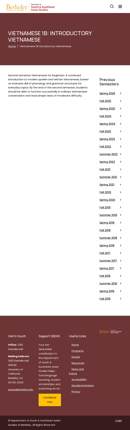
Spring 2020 (107, 200)
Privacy (76, 391)
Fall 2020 (105, 192)
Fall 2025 (105, 101)
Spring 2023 (107, 139)
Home (12, 46)
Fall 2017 (105, 253)
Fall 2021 (105, 169)
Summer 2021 (108, 177)
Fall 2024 (105, 116)
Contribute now (49, 400)
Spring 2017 (107, 268)
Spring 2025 (107, 108)
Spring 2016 (107, 291)
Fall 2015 (105, 299)
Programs (78, 351)
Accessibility (79, 379)
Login (118, 420)
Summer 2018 (108, 238)
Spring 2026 (107, 93)
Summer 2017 (108, 260)
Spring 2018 (107, 245)
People (76, 357)
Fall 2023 (105, 131)
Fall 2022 (105, 146)
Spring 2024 (107, 124)
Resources (78, 363)
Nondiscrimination (83, 385)
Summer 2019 (108, 215)
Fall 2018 (105, 230)
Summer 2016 (108, 283)
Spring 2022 (107, 162)
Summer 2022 (109, 154)
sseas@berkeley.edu (20, 389)
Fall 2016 (105, 276)
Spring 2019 (107, 222)
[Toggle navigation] (120, 6)
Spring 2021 (107, 184)
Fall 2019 (105, 207)
